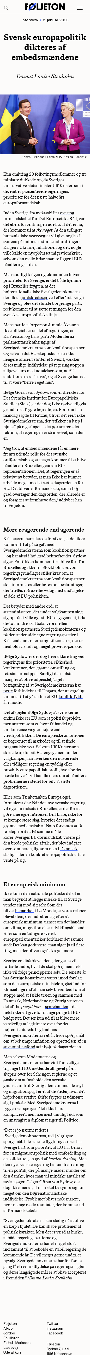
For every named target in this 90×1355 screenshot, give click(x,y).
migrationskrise (66, 253)
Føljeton (10, 1323)
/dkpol (8, 1328)
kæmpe (14, 820)
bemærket (24, 910)
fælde (35, 995)
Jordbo (9, 1333)
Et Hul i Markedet (17, 1342)
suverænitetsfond (19, 1047)
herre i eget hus (38, 382)
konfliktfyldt (71, 696)
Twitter (52, 1323)
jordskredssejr (35, 297)
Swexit (57, 359)
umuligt (60, 1114)
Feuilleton (11, 1338)
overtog (67, 213)
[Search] (6, 8)
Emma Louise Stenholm (45, 76)
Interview (30, 20)
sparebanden (56, 1006)
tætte (8, 691)
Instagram (55, 1328)
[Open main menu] (80, 8)
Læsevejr (10, 1347)
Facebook (55, 1333)
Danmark (69, 848)
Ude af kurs (12, 1352)
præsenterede (34, 191)
